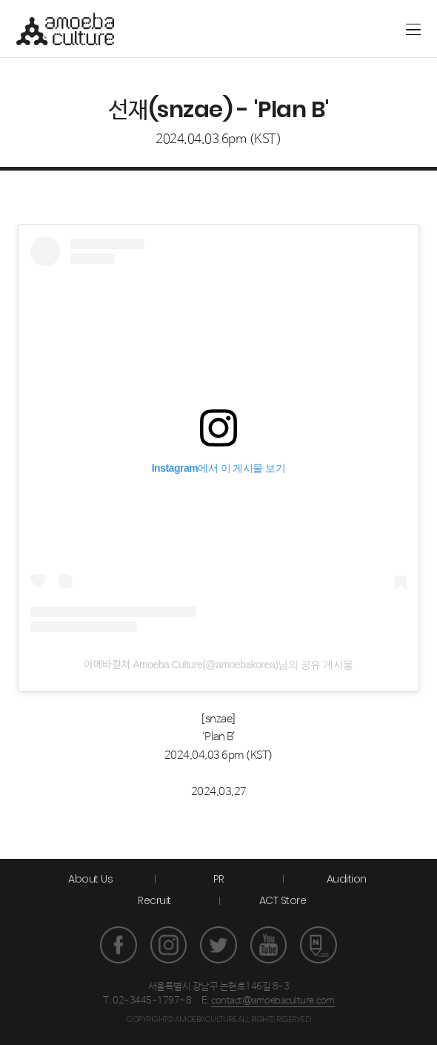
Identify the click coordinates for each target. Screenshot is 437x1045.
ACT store (358, 28)
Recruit (154, 900)
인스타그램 (168, 944)
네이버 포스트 (318, 944)
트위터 (218, 944)
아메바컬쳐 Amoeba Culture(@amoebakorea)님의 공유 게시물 (218, 664)
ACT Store (283, 900)
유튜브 (268, 944)
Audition (347, 878)
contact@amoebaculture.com (273, 1000)
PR (218, 878)
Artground (334, 28)
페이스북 (118, 944)
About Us (90, 878)
